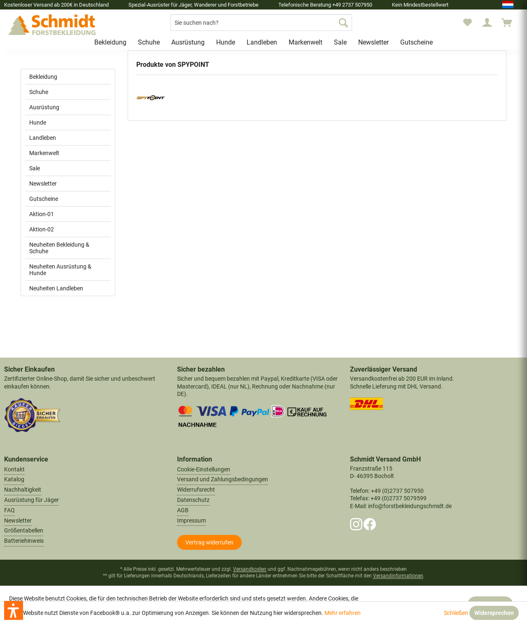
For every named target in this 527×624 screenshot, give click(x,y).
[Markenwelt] (305, 42)
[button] (13, 610)
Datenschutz (193, 500)
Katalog (14, 479)
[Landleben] (262, 42)
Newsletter (43, 183)
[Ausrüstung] (188, 42)
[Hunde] (225, 42)
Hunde (37, 122)
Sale (34, 168)
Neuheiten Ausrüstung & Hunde (60, 269)
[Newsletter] (373, 42)
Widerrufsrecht (196, 489)
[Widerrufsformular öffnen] (209, 542)
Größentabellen (23, 530)
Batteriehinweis (24, 540)
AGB (183, 510)
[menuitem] (261, 22)
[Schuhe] (149, 42)
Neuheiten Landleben (56, 288)
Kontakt (14, 469)
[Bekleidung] (110, 42)
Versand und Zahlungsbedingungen (222, 479)
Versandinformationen (398, 576)
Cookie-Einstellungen (203, 469)
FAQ (9, 510)
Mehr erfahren (342, 613)
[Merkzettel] (467, 22)
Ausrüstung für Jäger (31, 500)
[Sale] (340, 42)
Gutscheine (43, 198)
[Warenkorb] (510, 22)
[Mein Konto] (487, 22)
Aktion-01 (41, 214)
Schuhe (38, 92)
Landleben (42, 137)
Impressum (191, 520)
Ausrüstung (44, 107)
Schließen (456, 613)
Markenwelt (44, 153)
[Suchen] (343, 22)
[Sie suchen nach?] (261, 22)
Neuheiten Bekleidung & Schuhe (59, 247)
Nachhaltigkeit (22, 489)
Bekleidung (43, 76)
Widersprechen (494, 613)
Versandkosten (249, 569)
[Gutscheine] (416, 42)
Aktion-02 (41, 229)
